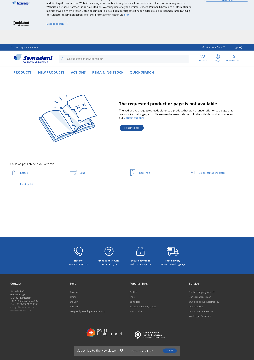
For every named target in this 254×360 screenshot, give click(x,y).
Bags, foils (134, 313)
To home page (131, 127)
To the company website (202, 304)
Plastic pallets (136, 323)
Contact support (134, 118)
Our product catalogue (201, 323)
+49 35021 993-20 (78, 276)
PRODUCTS (23, 72)
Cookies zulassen (227, 6)
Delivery (74, 313)
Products (74, 304)
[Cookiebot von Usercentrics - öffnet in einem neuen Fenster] (21, 37)
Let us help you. (109, 276)
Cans (132, 309)
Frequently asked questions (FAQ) (87, 323)
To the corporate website (24, 47)
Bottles (133, 304)
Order (73, 309)
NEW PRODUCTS (51, 72)
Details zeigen (55, 38)
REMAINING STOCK (107, 72)
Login (235, 47)
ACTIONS (78, 72)
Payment (74, 318)
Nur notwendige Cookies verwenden (227, 13)
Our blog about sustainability (204, 313)
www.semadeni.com (21, 322)
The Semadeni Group (200, 309)
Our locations (196, 318)
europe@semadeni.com (22, 319)
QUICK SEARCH (142, 72)
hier (126, 29)
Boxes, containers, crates (142, 318)
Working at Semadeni (200, 328)
